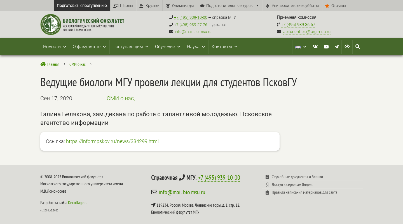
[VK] (315, 47)
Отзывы (338, 5)
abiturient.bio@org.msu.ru (307, 31)
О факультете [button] (90, 47)
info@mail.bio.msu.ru (193, 31)
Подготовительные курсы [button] (232, 5)
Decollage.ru (78, 202)
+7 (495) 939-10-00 (219, 177)
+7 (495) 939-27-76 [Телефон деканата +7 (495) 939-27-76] (190, 24)
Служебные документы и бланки (297, 176)
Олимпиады (183, 5)
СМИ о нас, (121, 98)
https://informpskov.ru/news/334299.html (112, 141)
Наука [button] (196, 47)
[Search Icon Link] (358, 47)
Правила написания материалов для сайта (304, 192)
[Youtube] (326, 47)
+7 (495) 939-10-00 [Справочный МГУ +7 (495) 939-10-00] (190, 17)
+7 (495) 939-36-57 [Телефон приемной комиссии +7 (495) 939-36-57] (298, 24)
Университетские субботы (295, 5)
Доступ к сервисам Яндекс (292, 184)
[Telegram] (336, 47)
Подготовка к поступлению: (82, 5)
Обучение (168, 47)
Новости (55, 47)
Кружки (153, 5)
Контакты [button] (225, 47)
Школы (126, 5)
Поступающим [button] (131, 47)
